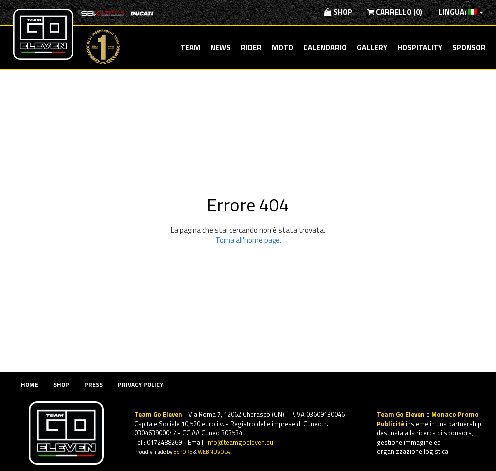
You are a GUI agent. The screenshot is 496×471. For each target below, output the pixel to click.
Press (93, 384)
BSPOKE (182, 451)
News (220, 47)
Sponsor (469, 47)
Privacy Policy (140, 384)
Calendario (325, 47)
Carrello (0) (394, 12)
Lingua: (460, 12)
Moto (282, 47)
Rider (251, 47)
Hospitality (419, 47)
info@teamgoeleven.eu (239, 442)
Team (190, 47)
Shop (338, 12)
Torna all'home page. (248, 240)
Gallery (372, 47)
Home (29, 384)
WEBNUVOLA (214, 451)
